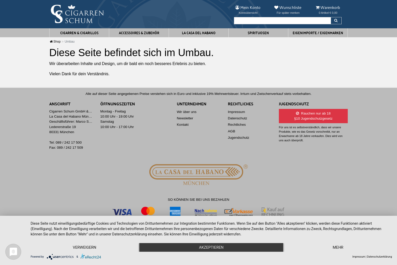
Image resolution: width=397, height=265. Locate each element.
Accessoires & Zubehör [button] (139, 32)
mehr (338, 247)
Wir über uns (186, 112)
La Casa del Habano (199, 32)
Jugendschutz (238, 138)
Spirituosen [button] (258, 32)
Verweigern (84, 247)
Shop (55, 41)
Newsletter (185, 118)
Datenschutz (237, 118)
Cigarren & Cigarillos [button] (79, 32)
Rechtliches (237, 125)
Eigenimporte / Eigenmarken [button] (318, 32)
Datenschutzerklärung (379, 256)
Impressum (236, 112)
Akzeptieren (211, 247)
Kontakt (183, 125)
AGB (231, 131)
